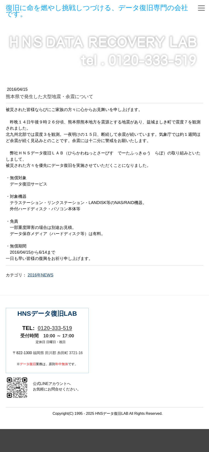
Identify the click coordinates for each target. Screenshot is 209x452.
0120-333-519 (55, 328)
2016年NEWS (40, 275)
